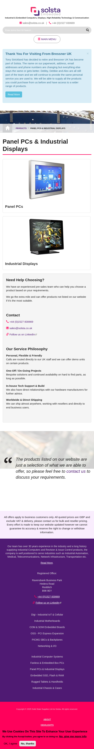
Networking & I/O (47, 646)
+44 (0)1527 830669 (63, 23)
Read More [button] (14, 94)
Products (21, 128)
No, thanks (27, 743)
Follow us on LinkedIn (23, 334)
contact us (76, 471)
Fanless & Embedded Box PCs (47, 662)
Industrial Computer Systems (47, 656)
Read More (47, 562)
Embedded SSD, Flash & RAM (47, 675)
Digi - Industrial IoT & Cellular (47, 614)
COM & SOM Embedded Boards (47, 627)
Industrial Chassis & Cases (47, 688)
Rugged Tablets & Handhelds (47, 681)
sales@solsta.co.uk (33, 23)
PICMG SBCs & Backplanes (47, 639)
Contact (13, 315)
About (47, 719)
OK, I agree (10, 743)
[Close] (88, 53)
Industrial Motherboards (47, 620)
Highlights (47, 725)
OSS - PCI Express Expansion (47, 633)
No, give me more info (73, 736)
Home (7, 128)
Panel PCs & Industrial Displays (47, 669)
